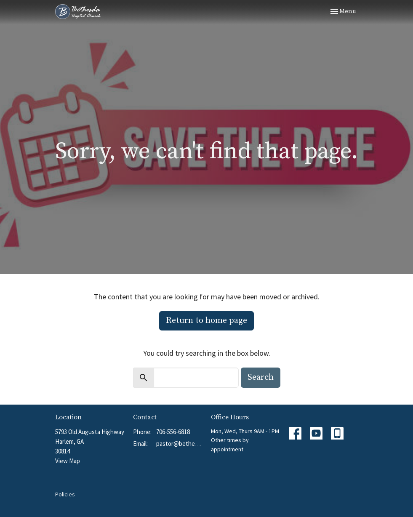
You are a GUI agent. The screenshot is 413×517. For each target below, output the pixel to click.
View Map (67, 461)
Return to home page (206, 320)
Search (261, 377)
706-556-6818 (173, 432)
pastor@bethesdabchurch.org (179, 444)
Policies (65, 494)
